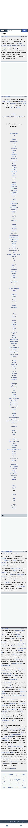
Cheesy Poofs (10, 780)
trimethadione (14, 473)
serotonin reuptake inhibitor (14, 449)
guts (2, 756)
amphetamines (5, 45)
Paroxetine (14, 387)
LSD (4, 774)
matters (9, 709)
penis (11, 783)
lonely (20, 709)
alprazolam (14, 154)
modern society (5, 716)
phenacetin (14, 400)
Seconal (14, 443)
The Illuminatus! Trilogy (4, 780)
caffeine (12, 45)
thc (17, 466)
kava (14, 313)
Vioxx (14, 489)
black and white (22, 648)
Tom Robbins (14, 114)
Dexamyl (14, 231)
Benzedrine (14, 188)
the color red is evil (17, 663)
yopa (14, 500)
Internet (11, 703)
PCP (14, 390)
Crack (11, 785)
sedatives (14, 447)
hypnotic (14, 301)
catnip (14, 205)
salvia (14, 438)
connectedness (5, 720)
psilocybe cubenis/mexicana (14, 421)
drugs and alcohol (13, 675)
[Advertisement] (14, 14)
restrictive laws (5, 758)
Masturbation (3, 785)
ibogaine (14, 305)
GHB (14, 286)
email (7, 705)
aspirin (14, 173)
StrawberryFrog (8, 551)
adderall (14, 145)
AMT (14, 162)
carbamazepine (14, 203)
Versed (14, 487)
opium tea (14, 377)
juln (6, 36)
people (14, 730)
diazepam (14, 241)
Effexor (14, 266)
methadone (14, 349)
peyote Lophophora (14, 398)
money (3, 752)
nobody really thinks (6, 673)
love (13, 720)
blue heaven (14, 194)
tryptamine (14, 475)
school (17, 634)
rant (6, 553)
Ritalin (14, 432)
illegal (14, 580)
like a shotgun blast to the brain (13, 696)
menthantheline (14, 339)
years (14, 570)
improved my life (19, 630)
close (4, 718)
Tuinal (14, 477)
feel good (3, 562)
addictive (3, 566)
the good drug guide (14, 288)
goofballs (14, 290)
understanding (21, 586)
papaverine (14, 385)
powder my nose (17, 787)
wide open (13, 768)
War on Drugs (24, 776)
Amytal (14, 163)
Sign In (24, 30)
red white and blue (20, 645)
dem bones (7, 96)
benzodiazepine (14, 192)
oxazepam (14, 379)
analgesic (14, 167)
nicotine (14, 362)
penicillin (14, 392)
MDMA (14, 337)
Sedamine (14, 445)
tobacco (14, 470)
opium (14, 375)
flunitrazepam (14, 281)
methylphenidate (14, 354)
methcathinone (14, 352)
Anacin (14, 165)
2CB (14, 135)
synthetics (3, 572)
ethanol (14, 273)
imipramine (14, 307)
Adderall (17, 783)
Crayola (13, 645)
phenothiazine (14, 404)
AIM (15, 703)
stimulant (14, 460)
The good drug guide (17, 774)
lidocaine (14, 322)
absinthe (14, 139)
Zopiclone (14, 506)
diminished (5, 101)
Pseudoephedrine (14, 417)
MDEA (14, 335)
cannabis (14, 201)
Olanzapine (14, 373)
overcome (3, 715)
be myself (8, 685)
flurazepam (14, 283)
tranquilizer (14, 472)
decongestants (5, 49)
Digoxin (14, 243)
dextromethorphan (14, 237)
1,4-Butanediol (14, 133)
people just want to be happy (15, 746)
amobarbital (14, 158)
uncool (12, 638)
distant (22, 732)
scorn (14, 560)
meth (14, 345)
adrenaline (14, 148)
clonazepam (14, 209)
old (3, 553)
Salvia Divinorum (14, 439)
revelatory (12, 103)
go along (9, 687)
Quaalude (14, 426)
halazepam (14, 294)
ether (14, 275)
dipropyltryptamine (14, 250)
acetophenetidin (14, 141)
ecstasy (14, 264)
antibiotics (14, 49)
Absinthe (24, 783)
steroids (14, 456)
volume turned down (16, 734)
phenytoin (14, 407)
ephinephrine (14, 271)
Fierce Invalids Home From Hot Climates (14, 116)
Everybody (14, 709)
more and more (9, 736)
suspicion (6, 560)
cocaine (23, 45)
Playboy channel (19, 659)
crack (14, 218)
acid (14, 143)
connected (12, 699)
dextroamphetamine (14, 235)
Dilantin (14, 245)
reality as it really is (14, 761)
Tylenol (14, 479)
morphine (14, 356)
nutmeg (14, 368)
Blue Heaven (10, 787)
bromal (14, 196)
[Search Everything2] (14, 30)
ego (9, 101)
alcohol (16, 45)
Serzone (14, 451)
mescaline (14, 343)
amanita (14, 156)
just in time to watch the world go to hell (14, 729)
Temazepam (14, 464)
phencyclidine (14, 402)
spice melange (14, 458)
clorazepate (14, 211)
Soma (14, 455)
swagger (18, 107)
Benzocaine (14, 190)
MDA (14, 334)
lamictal (14, 320)
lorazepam (14, 324)
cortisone (14, 216)
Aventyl (14, 175)
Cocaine (4, 776)
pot (14, 411)
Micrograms (12, 574)
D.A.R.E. (3, 634)
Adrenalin (14, 146)
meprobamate (14, 341)
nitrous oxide (14, 364)
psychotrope (14, 422)
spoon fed (8, 759)
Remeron (14, 430)
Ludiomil (14, 328)
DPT (14, 258)
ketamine (14, 315)
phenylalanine (14, 405)
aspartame (14, 171)
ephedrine (14, 269)
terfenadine (13, 466)
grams (18, 574)
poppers (14, 409)
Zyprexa (14, 508)
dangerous (4, 564)
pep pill (14, 394)
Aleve (14, 152)
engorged (20, 101)
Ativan (14, 177)
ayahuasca (14, 179)
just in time (10, 744)
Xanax (14, 494)
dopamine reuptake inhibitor (14, 254)
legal (9, 580)
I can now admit (7, 682)
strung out (11, 776)
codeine (14, 214)
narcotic (14, 360)
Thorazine (14, 468)
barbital (14, 182)
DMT (14, 252)
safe (4, 763)
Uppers (22, 574)
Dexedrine (14, 233)
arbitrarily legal (13, 679)
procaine (14, 413)
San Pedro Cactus (14, 441)
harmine (14, 298)
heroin (20, 43)
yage (14, 498)
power (8, 752)
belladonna (14, 186)
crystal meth (14, 220)
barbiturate (14, 184)
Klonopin (14, 317)
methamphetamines (14, 347)
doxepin (14, 256)
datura (14, 224)
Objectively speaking (13, 670)
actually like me (5, 738)
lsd (14, 326)
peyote (14, 396)
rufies (14, 434)
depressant (14, 228)
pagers (21, 703)
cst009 (6, 628)
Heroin (24, 774)
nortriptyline (14, 366)
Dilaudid (14, 247)
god (6, 725)
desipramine (14, 230)
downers (3, 576)
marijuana (14, 332)
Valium (14, 485)
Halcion (14, 296)
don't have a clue (5, 665)
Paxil (14, 388)
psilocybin (14, 419)
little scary (4, 711)
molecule (6, 582)
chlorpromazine (14, 207)
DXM (14, 260)
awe (12, 107)
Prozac (14, 415)
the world (6, 740)
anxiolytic (14, 169)
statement (3, 558)
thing (2, 36)
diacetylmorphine (14, 239)
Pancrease (14, 383)
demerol (14, 226)
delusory (23, 103)
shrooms (14, 453)
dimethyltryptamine (14, 249)
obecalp (14, 371)
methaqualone (14, 351)
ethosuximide (14, 277)
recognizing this (16, 654)
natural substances (16, 568)
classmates (19, 636)
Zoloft (14, 504)
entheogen (14, 267)
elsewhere (16, 553)
